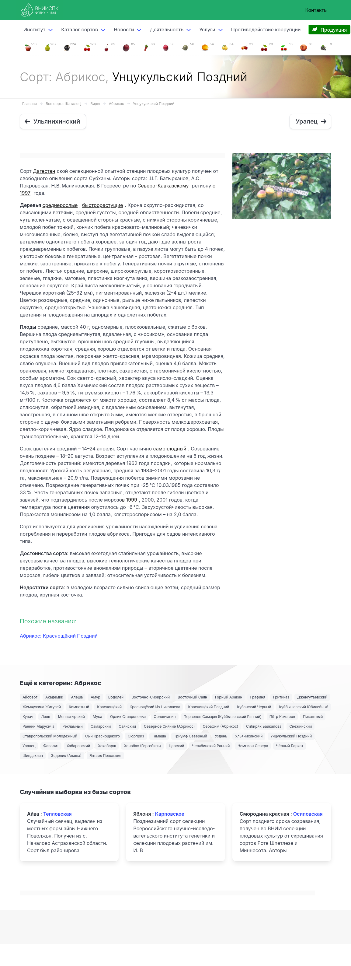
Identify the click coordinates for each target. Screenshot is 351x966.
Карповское (169, 814)
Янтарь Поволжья (105, 755)
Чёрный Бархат (289, 746)
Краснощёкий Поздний (208, 707)
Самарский (101, 726)
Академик (54, 697)
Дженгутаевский (312, 697)
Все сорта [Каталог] (63, 103)
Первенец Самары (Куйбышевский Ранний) (223, 716)
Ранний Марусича (38, 726)
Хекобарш (107, 746)
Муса (97, 716)
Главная (29, 103)
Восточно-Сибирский (150, 697)
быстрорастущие (102, 205)
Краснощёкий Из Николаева (155, 707)
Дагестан (44, 171)
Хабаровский (78, 746)
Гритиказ (281, 697)
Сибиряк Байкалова (263, 726)
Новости (124, 29)
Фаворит (51, 746)
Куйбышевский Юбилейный (303, 707)
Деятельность (166, 29)
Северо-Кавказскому (163, 186)
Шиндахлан (33, 755)
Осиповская (308, 814)
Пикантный (313, 716)
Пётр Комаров (282, 716)
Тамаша (159, 736)
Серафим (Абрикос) (220, 726)
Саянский (127, 726)
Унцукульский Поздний (153, 103)
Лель (45, 716)
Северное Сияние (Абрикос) (169, 726)
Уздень (221, 736)
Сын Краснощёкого (102, 736)
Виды (95, 103)
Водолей (115, 697)
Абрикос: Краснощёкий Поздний (59, 636)
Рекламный (72, 726)
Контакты (316, 10)
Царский (176, 746)
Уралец (29, 746)
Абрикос (116, 103)
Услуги (207, 29)
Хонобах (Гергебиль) (142, 746)
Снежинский (300, 726)
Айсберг (30, 697)
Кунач (28, 716)
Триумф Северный (190, 736)
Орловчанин (165, 716)
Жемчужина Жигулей (42, 707)
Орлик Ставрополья (128, 716)
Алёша (77, 697)
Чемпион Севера (253, 746)
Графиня (257, 697)
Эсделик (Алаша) (66, 755)
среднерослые (60, 205)
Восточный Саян (192, 697)
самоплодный (169, 449)
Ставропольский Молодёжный (50, 736)
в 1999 (129, 500)
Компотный (79, 707)
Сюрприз (136, 736)
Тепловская (57, 814)
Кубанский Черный (254, 707)
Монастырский (71, 716)
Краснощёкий (109, 707)
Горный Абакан (228, 697)
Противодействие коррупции (266, 29)
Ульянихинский (248, 736)
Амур (95, 697)
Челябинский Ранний (211, 746)
